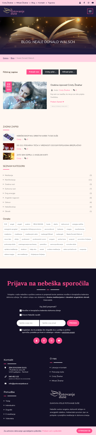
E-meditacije (10, 414)
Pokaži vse (34, 72)
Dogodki (9, 410)
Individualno (10, 405)
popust (71, 239)
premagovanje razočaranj (27, 244)
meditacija (18, 234)
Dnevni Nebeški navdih (31, 315)
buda (48, 224)
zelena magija (9, 254)
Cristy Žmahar (7, 3)
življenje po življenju (38, 254)
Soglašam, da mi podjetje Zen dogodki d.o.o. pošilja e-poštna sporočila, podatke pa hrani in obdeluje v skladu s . (48, 331)
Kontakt (41, 3)
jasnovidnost (49, 229)
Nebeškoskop (10, 207)
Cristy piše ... (50, 72)
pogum (52, 239)
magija (69, 229)
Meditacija (9, 175)
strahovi (23, 249)
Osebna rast (10, 184)
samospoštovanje (56, 244)
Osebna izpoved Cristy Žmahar (66, 84)
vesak (42, 249)
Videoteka (10, 418)
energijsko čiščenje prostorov (31, 229)
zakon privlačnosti (69, 249)
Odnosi (7, 202)
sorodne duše (71, 244)
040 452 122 (14, 376)
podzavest (25, 239)
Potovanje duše (58, 372)
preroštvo (43, 244)
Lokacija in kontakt (59, 367)
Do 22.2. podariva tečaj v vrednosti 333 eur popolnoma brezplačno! (49, 145)
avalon (27, 224)
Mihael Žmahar (22, 3)
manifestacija (79, 229)
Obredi (7, 211)
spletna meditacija (10, 249)
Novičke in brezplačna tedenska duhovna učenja (41, 310)
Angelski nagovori (12, 198)
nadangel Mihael (47, 234)
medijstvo (7, 234)
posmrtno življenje (84, 239)
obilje (16, 239)
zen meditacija (23, 254)
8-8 (5, 224)
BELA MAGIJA (38, 224)
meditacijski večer (31, 234)
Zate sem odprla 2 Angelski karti (32, 155)
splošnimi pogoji (68, 332)
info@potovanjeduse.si (18, 383)
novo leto (7, 239)
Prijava (73, 323)
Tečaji (8, 401)
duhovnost (65, 224)
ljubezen (60, 229)
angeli (20, 224)
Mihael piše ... (68, 72)
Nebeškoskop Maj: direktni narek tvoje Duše (37, 136)
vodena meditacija (53, 249)
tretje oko (33, 249)
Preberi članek (57, 102)
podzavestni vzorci (39, 239)
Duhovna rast (10, 189)
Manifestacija (10, 180)
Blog (33, 3)
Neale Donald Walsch (59, 106)
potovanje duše (9, 244)
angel (12, 224)
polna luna (62, 239)
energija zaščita (77, 224)
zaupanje (83, 249)
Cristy (19, 139)
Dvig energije (10, 193)
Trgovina (51, 3)
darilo (56, 224)
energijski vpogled (10, 229)
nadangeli (59, 234)
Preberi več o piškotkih (52, 431)
